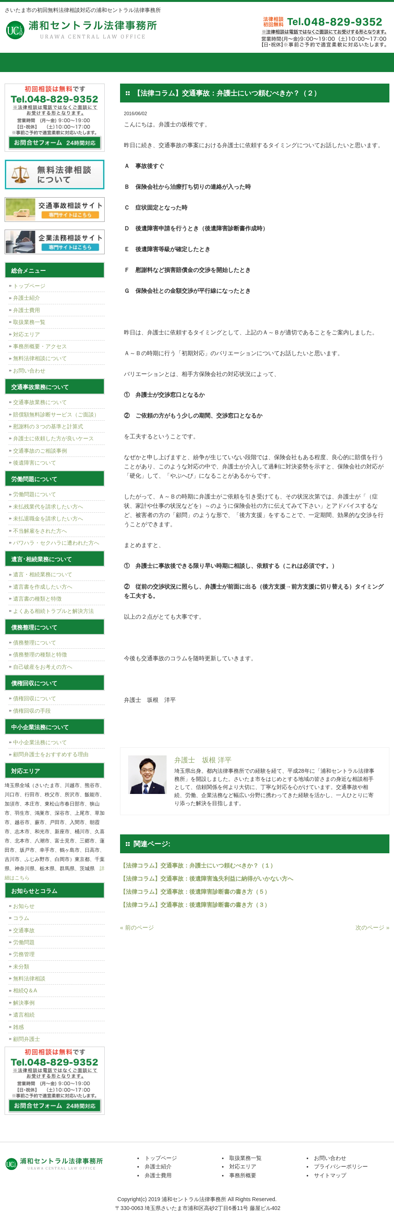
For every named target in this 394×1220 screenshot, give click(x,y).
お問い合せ (360, 62)
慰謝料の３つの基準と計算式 (48, 426)
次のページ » (372, 927)
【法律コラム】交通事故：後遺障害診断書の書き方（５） (195, 891)
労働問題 (24, 942)
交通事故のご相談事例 (40, 451)
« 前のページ (137, 927)
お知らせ (24, 906)
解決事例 (24, 1003)
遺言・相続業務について (42, 574)
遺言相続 (24, 1015)
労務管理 (24, 954)
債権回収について (34, 698)
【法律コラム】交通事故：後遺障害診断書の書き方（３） (195, 904)
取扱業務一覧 (187, 62)
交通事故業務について (40, 402)
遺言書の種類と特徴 (37, 599)
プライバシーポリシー (341, 1166)
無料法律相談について (40, 358)
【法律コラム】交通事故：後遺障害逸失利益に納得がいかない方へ (206, 878)
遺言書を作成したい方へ (42, 587)
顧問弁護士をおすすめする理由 (50, 754)
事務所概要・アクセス (40, 346)
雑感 (18, 1027)
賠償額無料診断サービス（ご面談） (56, 414)
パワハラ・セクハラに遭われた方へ (56, 543)
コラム (21, 918)
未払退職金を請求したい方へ (48, 518)
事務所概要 (303, 62)
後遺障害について (34, 463)
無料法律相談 (29, 978)
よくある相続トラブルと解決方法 (53, 611)
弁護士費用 (130, 62)
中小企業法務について (40, 742)
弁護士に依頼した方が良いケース (53, 438)
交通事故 (24, 930)
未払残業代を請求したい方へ (48, 506)
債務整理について (34, 642)
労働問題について (34, 494)
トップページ (24, 62)
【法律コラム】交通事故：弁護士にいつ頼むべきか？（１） (198, 865)
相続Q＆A (25, 990)
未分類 (21, 966)
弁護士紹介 (72, 62)
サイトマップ (330, 1175)
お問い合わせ (29, 371)
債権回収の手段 (32, 711)
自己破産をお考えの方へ (42, 667)
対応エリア (245, 62)
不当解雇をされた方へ (40, 531)
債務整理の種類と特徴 (40, 654)
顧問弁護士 (26, 1039)
